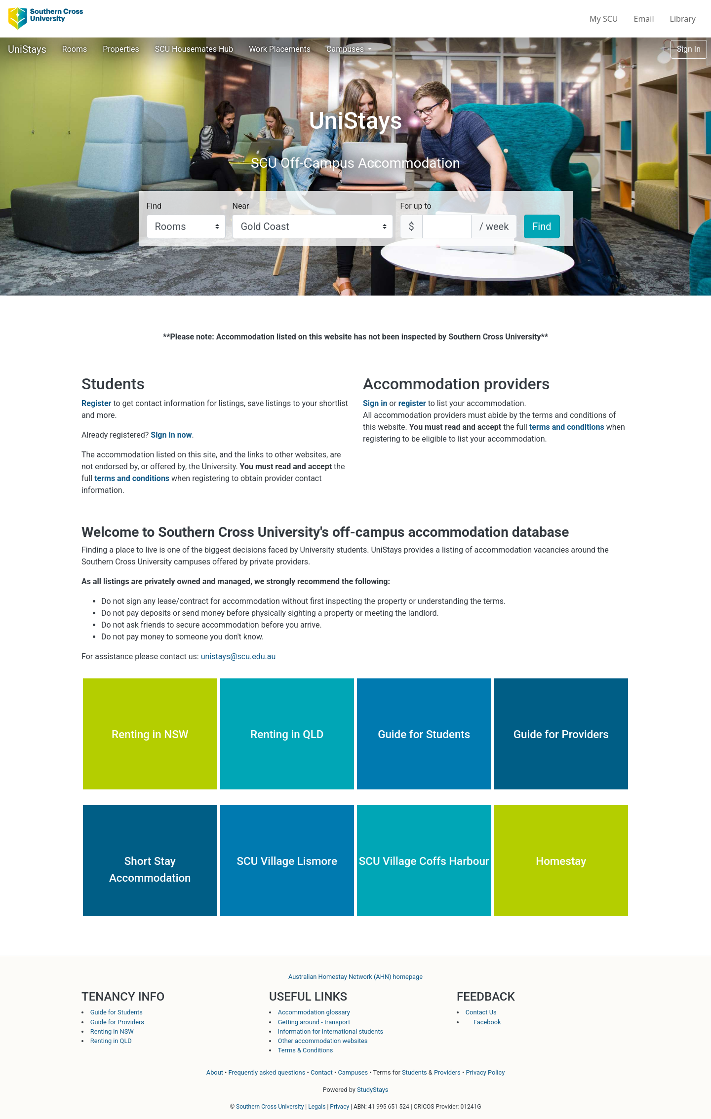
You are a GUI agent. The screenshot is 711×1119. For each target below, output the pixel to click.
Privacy (339, 1106)
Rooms (74, 49)
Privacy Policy (485, 1072)
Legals (316, 1106)
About (214, 1072)
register (412, 403)
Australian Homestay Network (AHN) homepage (355, 976)
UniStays (27, 49)
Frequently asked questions (267, 1072)
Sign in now (171, 435)
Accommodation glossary (314, 1012)
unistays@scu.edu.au (238, 656)
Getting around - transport (314, 1022)
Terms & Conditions (305, 1050)
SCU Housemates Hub (194, 49)
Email (644, 18)
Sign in (375, 403)
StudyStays (372, 1089)
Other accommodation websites (323, 1040)
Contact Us (481, 1012)
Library (683, 18)
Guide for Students (116, 1012)
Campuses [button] (346, 49)
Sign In (689, 49)
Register (96, 403)
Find (154, 206)
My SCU (604, 18)
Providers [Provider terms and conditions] (447, 1072)
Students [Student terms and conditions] (414, 1072)
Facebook (483, 1022)
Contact (322, 1072)
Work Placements (280, 49)
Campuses (353, 1072)
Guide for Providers (117, 1022)
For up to (415, 206)
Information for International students (330, 1031)
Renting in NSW (112, 1031)
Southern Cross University (270, 1106)
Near (240, 206)
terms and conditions (131, 478)
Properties (121, 49)
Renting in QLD (111, 1040)
